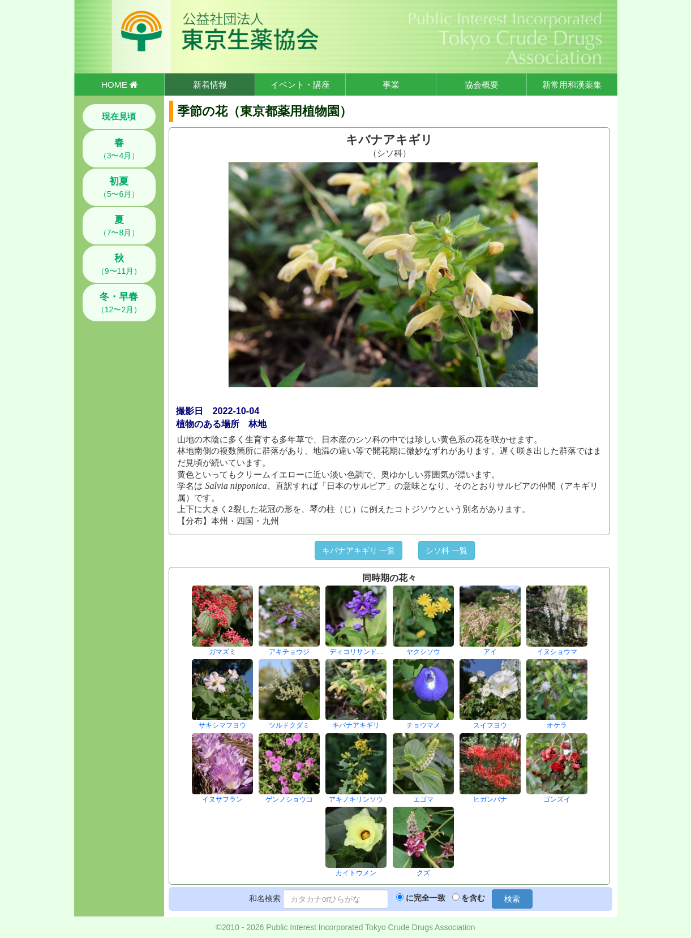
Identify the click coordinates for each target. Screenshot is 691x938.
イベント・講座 (300, 84)
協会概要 (482, 84)
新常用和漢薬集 (572, 84)
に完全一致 (425, 897)
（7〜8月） (119, 225)
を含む (473, 897)
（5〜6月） (119, 187)
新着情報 (210, 84)
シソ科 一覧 (446, 550)
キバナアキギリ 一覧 (359, 550)
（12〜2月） (119, 302)
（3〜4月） (119, 148)
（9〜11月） (119, 264)
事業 (391, 84)
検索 (512, 898)
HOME (119, 84)
